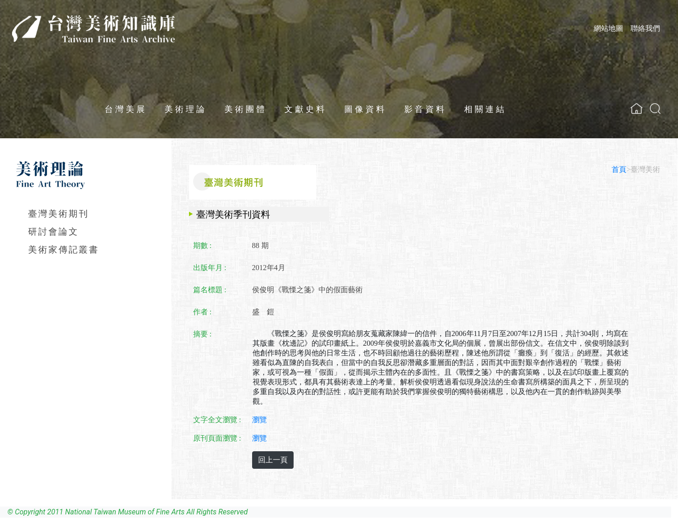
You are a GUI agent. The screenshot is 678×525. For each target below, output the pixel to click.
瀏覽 (259, 420)
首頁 (619, 169)
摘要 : (202, 334)
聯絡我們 (645, 28)
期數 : (202, 245)
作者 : (202, 312)
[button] (655, 108)
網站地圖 (608, 28)
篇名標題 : (209, 290)
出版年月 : (209, 267)
